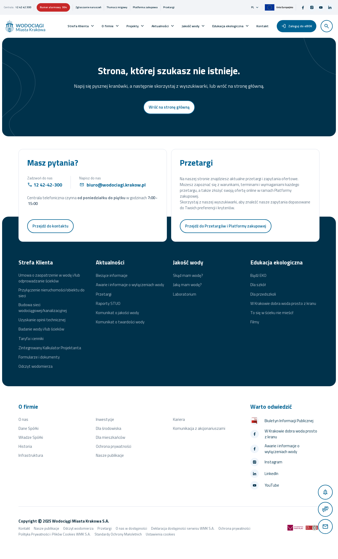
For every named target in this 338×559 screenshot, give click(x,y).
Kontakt (262, 26)
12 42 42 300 (23, 7)
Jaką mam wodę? (187, 285)
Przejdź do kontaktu (50, 226)
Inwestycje (105, 419)
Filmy (254, 322)
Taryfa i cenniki (31, 339)
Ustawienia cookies (160, 534)
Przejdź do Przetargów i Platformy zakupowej (225, 226)
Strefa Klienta (78, 26)
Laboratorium (184, 294)
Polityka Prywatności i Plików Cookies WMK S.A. (54, 534)
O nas (23, 419)
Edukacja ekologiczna (227, 26)
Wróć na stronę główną (169, 107)
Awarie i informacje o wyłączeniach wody (130, 285)
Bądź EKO (258, 275)
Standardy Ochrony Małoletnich (118, 534)
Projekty (132, 26)
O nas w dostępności (131, 528)
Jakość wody (190, 26)
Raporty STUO (108, 303)
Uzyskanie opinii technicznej (41, 320)
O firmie (108, 26)
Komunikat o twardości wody (120, 322)
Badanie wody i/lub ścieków (41, 329)
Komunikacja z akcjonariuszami (199, 428)
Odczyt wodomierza (35, 366)
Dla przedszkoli (263, 294)
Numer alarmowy (53, 7)
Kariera (179, 419)
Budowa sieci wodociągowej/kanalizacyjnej (42, 308)
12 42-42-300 (48, 184)
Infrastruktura (30, 455)
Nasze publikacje (110, 455)
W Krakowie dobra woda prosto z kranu (283, 303)
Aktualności (160, 26)
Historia (25, 446)
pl (255, 7)
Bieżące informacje (112, 275)
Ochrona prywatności (113, 446)
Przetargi (103, 294)
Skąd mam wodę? (188, 275)
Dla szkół (258, 285)
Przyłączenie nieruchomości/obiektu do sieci (51, 293)
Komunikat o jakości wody (117, 313)
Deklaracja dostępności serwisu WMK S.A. (182, 528)
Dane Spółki (28, 428)
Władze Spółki (30, 437)
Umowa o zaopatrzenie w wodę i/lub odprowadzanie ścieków (49, 278)
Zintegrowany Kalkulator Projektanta (49, 348)
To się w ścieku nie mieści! (271, 313)
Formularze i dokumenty (39, 357)
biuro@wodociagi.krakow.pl (116, 184)
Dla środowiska (108, 428)
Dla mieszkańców (110, 437)
